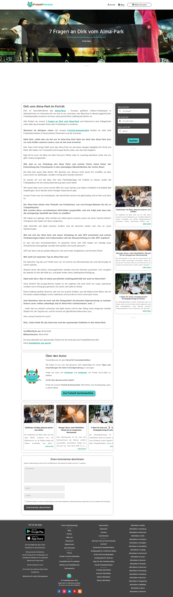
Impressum (69, 541)
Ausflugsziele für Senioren (103, 558)
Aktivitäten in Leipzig (137, 550)
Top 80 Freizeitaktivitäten (103, 565)
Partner (69, 534)
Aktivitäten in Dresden (138, 563)
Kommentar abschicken (38, 508)
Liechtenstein (103, 536)
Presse (69, 553)
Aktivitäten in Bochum (138, 577)
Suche (112, 5)
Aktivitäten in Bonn (138, 588)
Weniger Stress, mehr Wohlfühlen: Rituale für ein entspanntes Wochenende (71, 430)
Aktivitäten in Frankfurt (137, 539)
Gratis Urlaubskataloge (69, 525)
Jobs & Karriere (69, 548)
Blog (122, 5)
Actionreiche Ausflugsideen (104, 554)
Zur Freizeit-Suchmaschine (78, 393)
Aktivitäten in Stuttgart (138, 543)
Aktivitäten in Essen (138, 556)
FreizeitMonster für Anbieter (69, 561)
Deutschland (103, 525)
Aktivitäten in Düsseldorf (138, 546)
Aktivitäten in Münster (138, 591)
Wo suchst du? (123, 117)
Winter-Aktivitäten (103, 580)
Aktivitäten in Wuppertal (138, 581)
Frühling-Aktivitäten (103, 570)
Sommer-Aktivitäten (103, 573)
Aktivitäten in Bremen (138, 560)
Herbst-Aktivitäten (103, 577)
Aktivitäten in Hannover (137, 567)
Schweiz (104, 532)
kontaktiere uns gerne (40, 343)
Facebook (68, 372)
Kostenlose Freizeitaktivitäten (103, 547)
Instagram (82, 372)
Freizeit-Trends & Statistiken (69, 556)
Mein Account (141, 4)
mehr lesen (49, 446)
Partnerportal (69, 568)
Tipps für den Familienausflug (103, 561)
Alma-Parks (60, 111)
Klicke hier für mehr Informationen (35, 576)
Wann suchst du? (124, 127)
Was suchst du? (123, 107)
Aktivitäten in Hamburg (137, 529)
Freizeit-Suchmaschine (78, 130)
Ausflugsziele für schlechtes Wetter (103, 551)
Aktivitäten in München (137, 532)
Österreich (103, 529)
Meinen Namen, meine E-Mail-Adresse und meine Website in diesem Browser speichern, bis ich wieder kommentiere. (68, 501)
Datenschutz (69, 544)
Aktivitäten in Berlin (138, 525)
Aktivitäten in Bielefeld (138, 584)
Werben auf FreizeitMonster (69, 565)
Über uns (69, 537)
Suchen (133, 141)
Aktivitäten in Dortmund (138, 553)
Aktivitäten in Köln (137, 536)
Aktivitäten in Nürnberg (137, 570)
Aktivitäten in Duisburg (138, 574)
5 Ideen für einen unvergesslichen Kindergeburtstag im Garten (133, 297)
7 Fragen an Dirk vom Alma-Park (62, 121)
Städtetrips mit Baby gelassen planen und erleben (133, 210)
